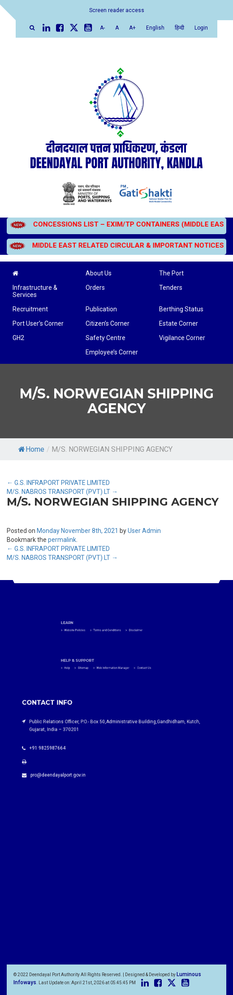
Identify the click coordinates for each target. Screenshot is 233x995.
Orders (95, 287)
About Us (99, 273)
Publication (101, 309)
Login (201, 28)
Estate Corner (178, 323)
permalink (62, 539)
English (155, 28)
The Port (171, 273)
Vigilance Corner (182, 337)
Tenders (170, 287)
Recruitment (30, 309)
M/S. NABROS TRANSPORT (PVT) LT (62, 491)
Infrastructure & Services (35, 291)
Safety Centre (105, 337)
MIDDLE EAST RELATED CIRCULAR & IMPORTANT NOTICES (116, 245)
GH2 (18, 337)
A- (102, 28)
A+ (132, 28)
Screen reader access (116, 10)
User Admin (144, 530)
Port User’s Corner (38, 323)
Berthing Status (181, 309)
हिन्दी (179, 28)
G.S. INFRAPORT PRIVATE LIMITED (58, 482)
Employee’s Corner (112, 352)
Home (31, 449)
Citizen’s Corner (107, 323)
